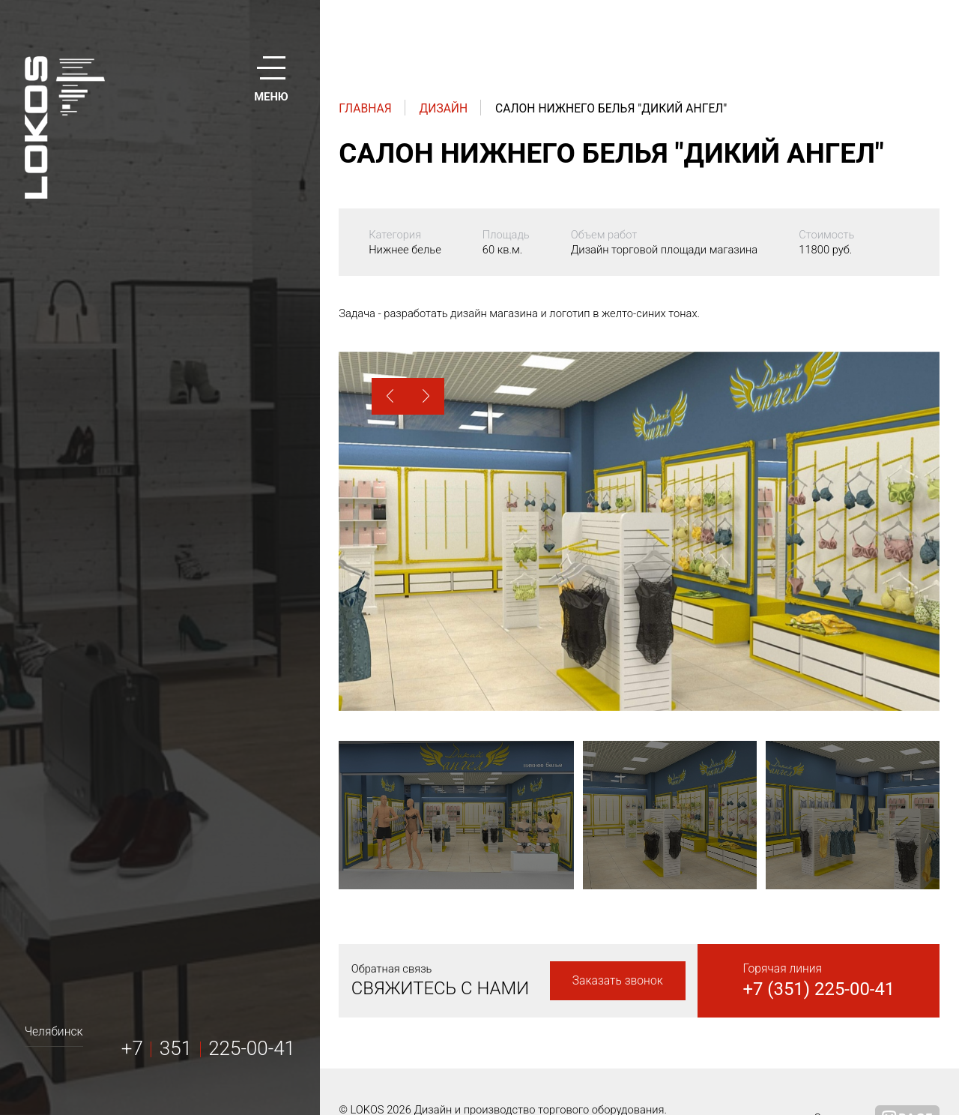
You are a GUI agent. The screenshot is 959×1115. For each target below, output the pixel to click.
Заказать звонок (617, 980)
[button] (390, 396)
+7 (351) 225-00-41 (818, 989)
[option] (639, 531)
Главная (365, 108)
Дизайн (444, 108)
